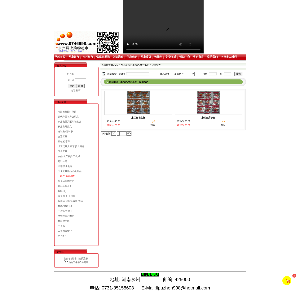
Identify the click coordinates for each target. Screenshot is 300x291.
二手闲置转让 (65, 231)
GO (129, 133)
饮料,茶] (62, 191)
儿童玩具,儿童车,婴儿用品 (71, 146)
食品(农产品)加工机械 (69, 156)
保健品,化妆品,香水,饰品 (70, 201)
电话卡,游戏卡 (65, 211)
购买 (152, 125)
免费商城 (170, 56)
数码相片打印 (65, 206)
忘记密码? (76, 90)
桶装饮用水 (63, 221)
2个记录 (106, 133)
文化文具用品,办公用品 (70, 171)
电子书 (61, 226)
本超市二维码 (229, 56)
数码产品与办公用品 (68, 116)
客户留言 (198, 56)
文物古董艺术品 (66, 216)
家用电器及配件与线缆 (69, 121)
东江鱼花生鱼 (138, 117)
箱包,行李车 (64, 141)
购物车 (158, 56)
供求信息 (132, 56)
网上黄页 (145, 56)
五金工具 (62, 151)
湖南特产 (156, 65)
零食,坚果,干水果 (66, 196)
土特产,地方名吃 (66, 176)
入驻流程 (118, 56)
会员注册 (83, 258)
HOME (114, 65)
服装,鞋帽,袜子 (65, 131)
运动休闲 (62, 161)
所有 (60, 235)
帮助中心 (184, 56)
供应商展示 (103, 56)
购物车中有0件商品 (76, 262)
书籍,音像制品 (65, 166)
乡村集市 (87, 56)
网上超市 (73, 56)
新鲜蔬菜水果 (65, 186)
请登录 (73, 258)
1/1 (113, 133)
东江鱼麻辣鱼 (208, 117)
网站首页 (60, 56)
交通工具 (62, 136)
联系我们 (212, 56)
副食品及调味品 (66, 181)
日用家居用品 (65, 126)
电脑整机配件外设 (67, 111)
